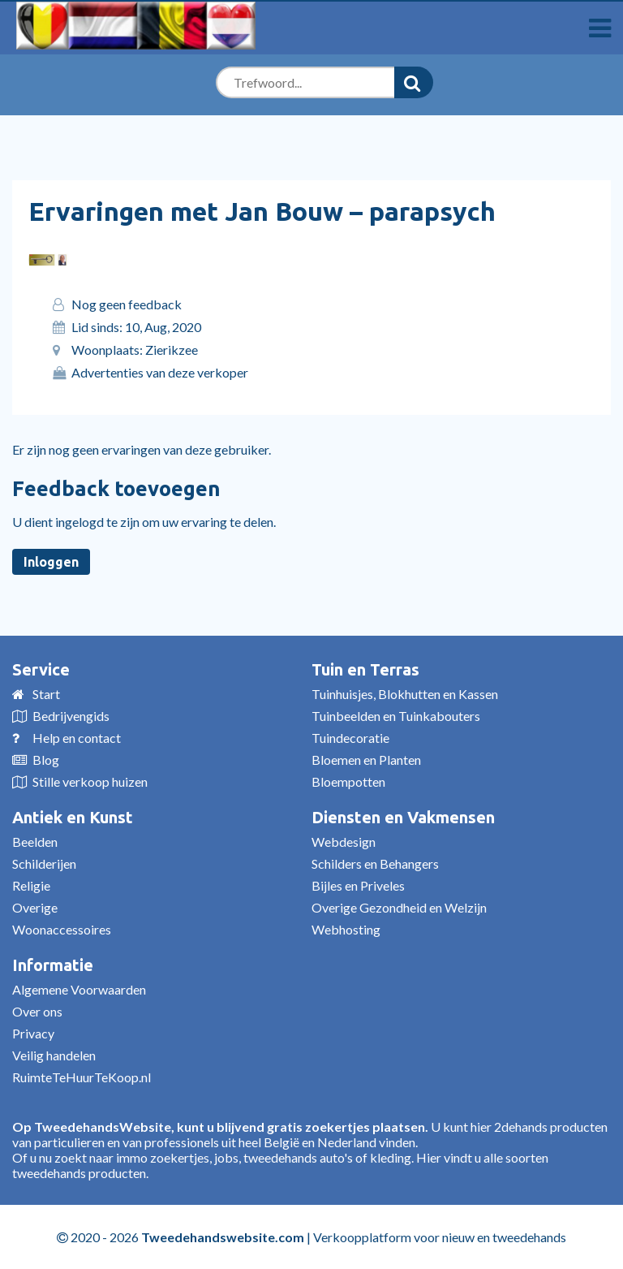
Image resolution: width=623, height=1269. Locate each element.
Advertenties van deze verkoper (159, 372)
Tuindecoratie (350, 737)
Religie (31, 885)
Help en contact (76, 737)
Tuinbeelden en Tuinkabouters (396, 715)
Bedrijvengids (71, 715)
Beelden (35, 841)
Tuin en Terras (365, 669)
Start (46, 693)
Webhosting (346, 929)
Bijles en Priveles (358, 885)
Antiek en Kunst (72, 817)
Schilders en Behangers (375, 863)
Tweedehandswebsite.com (222, 1237)
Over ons (37, 1011)
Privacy (33, 1033)
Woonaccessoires (61, 929)
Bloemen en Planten (366, 759)
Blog (45, 759)
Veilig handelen (54, 1055)
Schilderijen (44, 863)
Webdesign (344, 841)
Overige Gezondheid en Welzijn (399, 907)
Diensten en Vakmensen (403, 817)
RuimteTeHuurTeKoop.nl (81, 1077)
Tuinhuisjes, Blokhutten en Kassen (405, 693)
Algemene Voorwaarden (79, 989)
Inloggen (51, 562)
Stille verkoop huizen (90, 781)
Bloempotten (348, 781)
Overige (35, 907)
